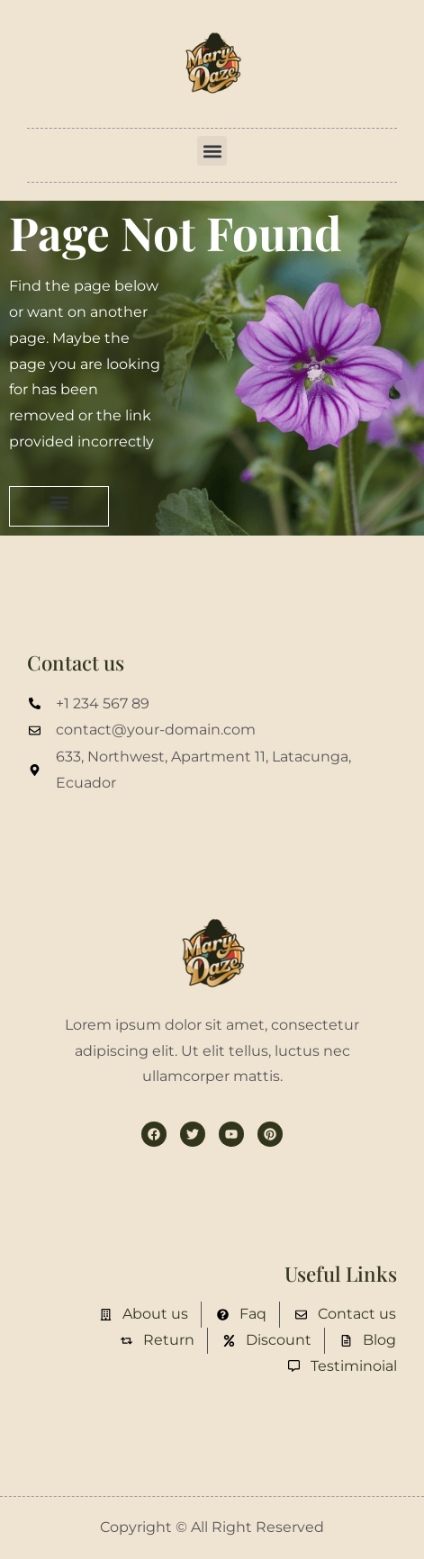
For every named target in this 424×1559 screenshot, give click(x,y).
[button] (212, 151)
